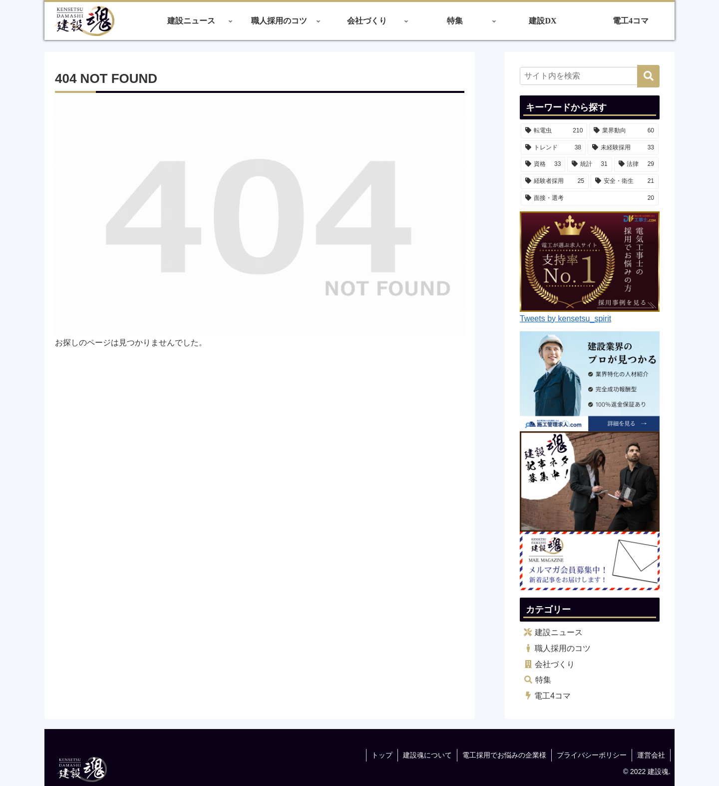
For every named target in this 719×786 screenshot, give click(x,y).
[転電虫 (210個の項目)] (554, 130)
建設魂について (427, 755)
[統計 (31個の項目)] (589, 164)
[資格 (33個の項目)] (543, 164)
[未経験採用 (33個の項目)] (623, 147)
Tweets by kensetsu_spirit (565, 318)
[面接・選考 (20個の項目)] (590, 198)
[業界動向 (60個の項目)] (624, 130)
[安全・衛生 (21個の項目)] (625, 181)
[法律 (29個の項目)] (636, 164)
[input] (590, 76)
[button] (648, 76)
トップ (381, 755)
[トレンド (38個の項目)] (553, 147)
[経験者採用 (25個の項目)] (555, 181)
